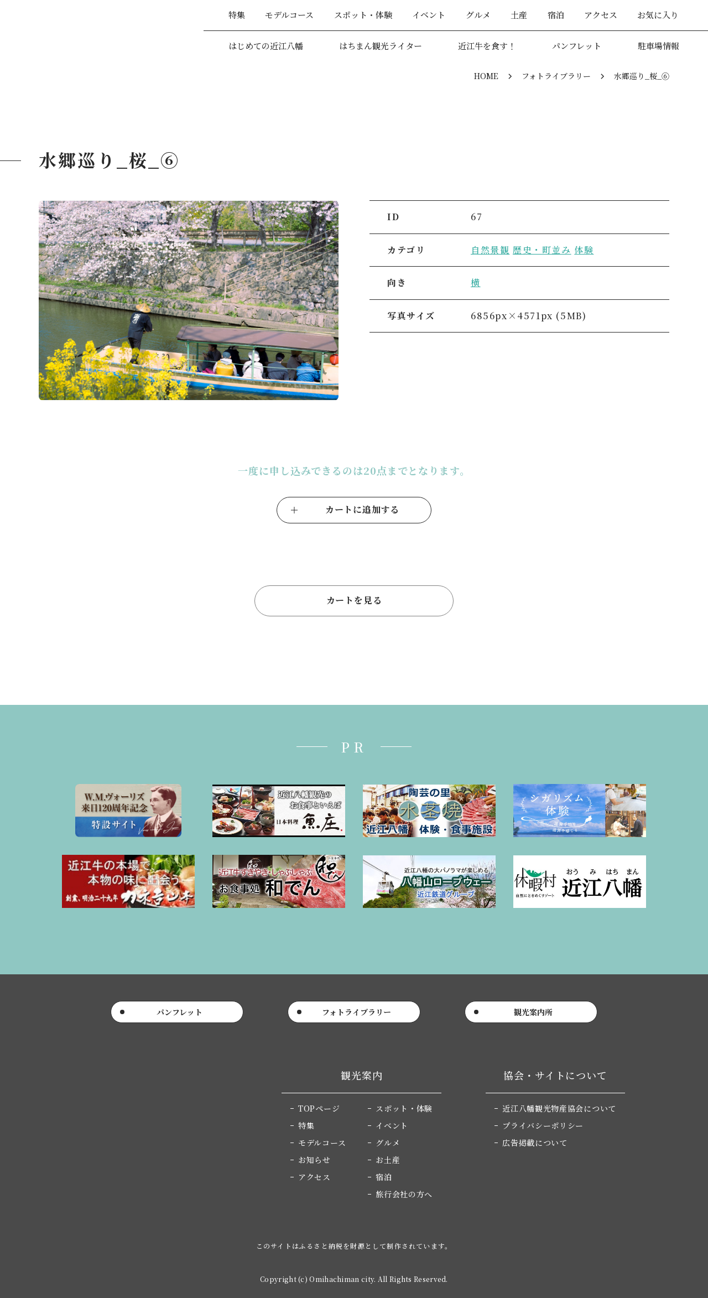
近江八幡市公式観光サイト (93, 30)
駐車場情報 (658, 45)
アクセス (600, 14)
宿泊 (556, 14)
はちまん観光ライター (380, 45)
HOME (486, 75)
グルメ (478, 14)
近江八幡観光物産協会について (559, 1108)
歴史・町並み (542, 249)
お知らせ (314, 1159)
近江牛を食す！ (487, 45)
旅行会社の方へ (404, 1194)
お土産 (388, 1159)
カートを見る (354, 600)
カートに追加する (362, 509)
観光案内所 (533, 1011)
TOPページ (319, 1108)
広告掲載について (535, 1142)
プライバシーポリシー (543, 1125)
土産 (519, 14)
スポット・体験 (363, 14)
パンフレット (576, 45)
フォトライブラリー (556, 75)
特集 (236, 14)
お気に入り (658, 14)
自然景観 (490, 249)
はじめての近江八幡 (265, 45)
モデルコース (289, 14)
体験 (584, 249)
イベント (428, 14)
